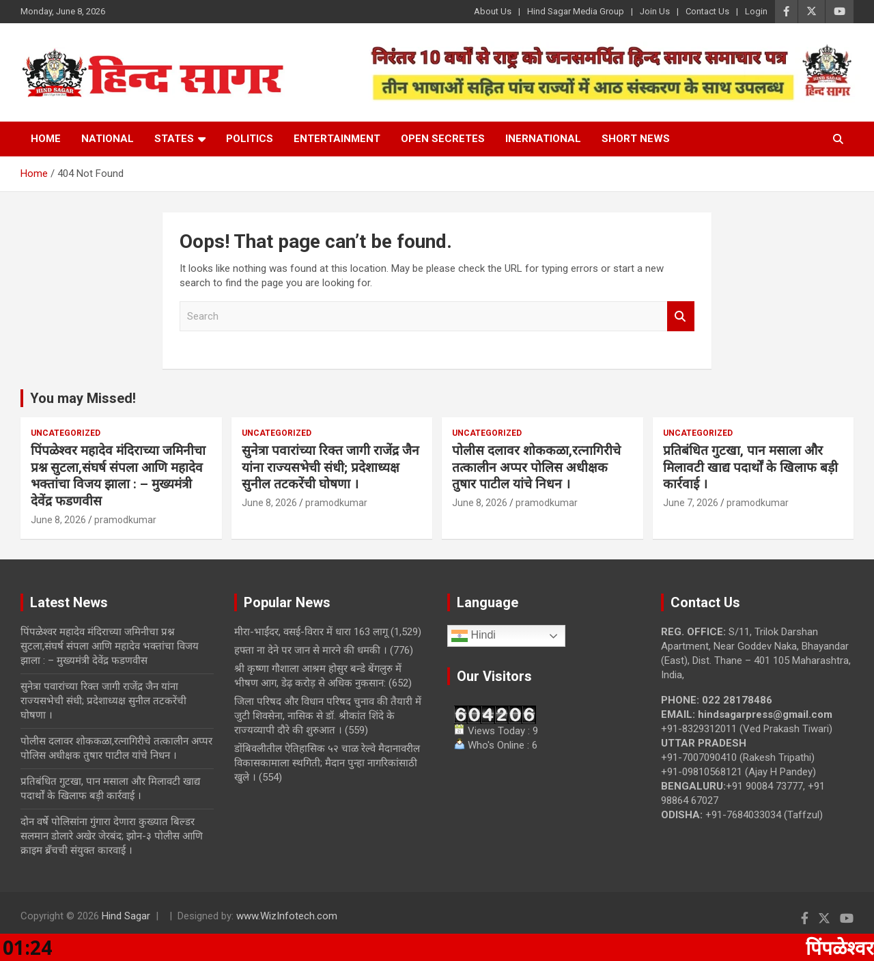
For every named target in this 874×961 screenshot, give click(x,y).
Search (680, 316)
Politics (249, 139)
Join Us (655, 11)
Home (46, 139)
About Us (492, 11)
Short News (636, 139)
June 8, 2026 (58, 519)
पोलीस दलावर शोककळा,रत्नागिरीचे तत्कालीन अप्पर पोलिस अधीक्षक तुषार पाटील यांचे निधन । (536, 467)
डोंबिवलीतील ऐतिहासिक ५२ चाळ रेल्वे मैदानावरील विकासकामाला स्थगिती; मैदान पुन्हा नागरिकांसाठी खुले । (327, 762)
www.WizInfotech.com (286, 916)
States (174, 139)
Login (756, 11)
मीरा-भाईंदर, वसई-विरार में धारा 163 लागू (311, 632)
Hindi (473, 636)
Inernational (543, 139)
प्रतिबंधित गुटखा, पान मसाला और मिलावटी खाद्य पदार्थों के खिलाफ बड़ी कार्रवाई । (750, 467)
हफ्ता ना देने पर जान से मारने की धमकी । (310, 650)
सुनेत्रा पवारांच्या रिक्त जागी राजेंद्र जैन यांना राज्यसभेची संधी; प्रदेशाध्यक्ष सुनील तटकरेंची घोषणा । (330, 467)
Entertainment (337, 139)
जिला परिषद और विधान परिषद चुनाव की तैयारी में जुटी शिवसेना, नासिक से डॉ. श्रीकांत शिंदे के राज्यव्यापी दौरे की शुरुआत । (327, 715)
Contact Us (707, 11)
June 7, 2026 (690, 502)
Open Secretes (443, 139)
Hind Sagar (126, 916)
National (107, 139)
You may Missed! (83, 398)
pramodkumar (125, 519)
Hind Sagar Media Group (575, 11)
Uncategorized (65, 433)
